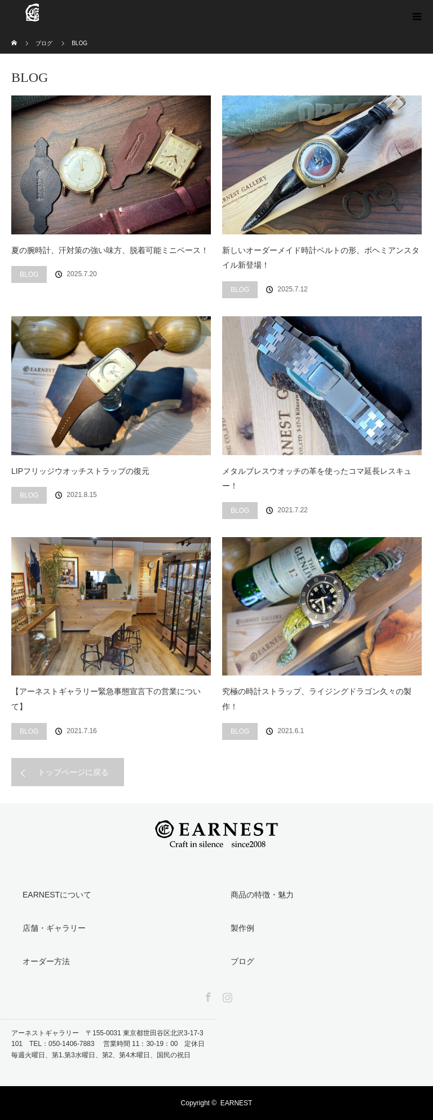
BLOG (29, 274)
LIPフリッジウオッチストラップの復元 (80, 471)
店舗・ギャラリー (54, 927)
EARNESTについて (57, 894)
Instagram (226, 995)
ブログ (242, 961)
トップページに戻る (73, 772)
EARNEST (236, 1103)
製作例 (242, 927)
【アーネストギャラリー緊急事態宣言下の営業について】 (106, 699)
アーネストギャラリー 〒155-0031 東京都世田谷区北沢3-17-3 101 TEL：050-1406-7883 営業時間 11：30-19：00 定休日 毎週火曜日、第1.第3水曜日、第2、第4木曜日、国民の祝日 (108, 1043)
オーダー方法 (46, 961)
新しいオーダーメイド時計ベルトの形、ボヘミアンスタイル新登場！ (320, 258)
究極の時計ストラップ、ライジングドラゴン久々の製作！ (317, 699)
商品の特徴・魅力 (262, 894)
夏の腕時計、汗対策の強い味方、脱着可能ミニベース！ (110, 250)
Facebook (206, 995)
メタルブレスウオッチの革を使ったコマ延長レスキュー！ (317, 479)
